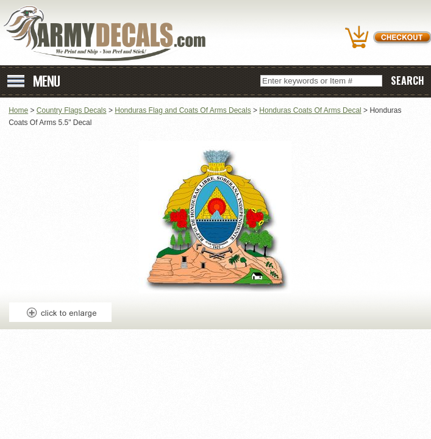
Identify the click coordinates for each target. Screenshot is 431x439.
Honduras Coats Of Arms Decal (310, 110)
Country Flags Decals (72, 110)
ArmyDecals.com (109, 34)
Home (18, 110)
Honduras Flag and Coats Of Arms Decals (183, 110)
